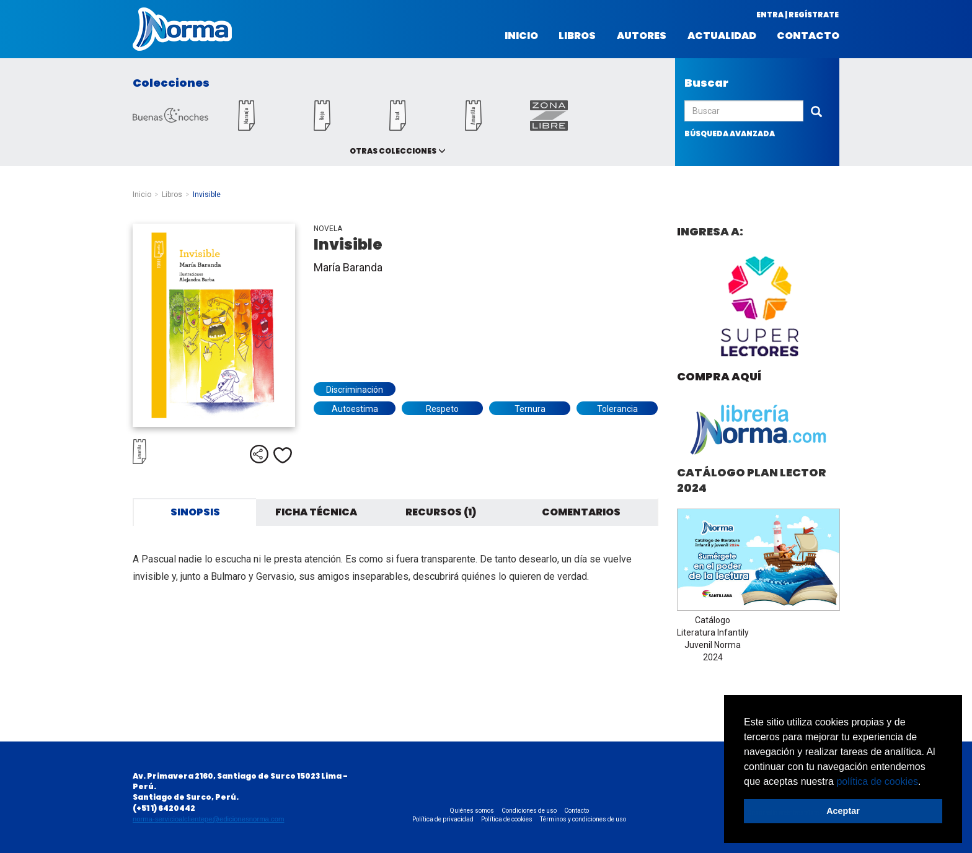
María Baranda (348, 267)
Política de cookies (506, 819)
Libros (577, 36)
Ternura (530, 409)
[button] (925, 782)
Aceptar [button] (843, 811)
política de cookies (877, 781)
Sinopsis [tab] (195, 512)
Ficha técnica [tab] (316, 512)
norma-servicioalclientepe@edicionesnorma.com (208, 819)
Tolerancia (617, 409)
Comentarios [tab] (581, 512)
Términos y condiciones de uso (583, 819)
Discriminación (354, 390)
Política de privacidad (443, 819)
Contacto (808, 36)
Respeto (442, 409)
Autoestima (355, 409)
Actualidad (721, 36)
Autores (641, 36)
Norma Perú (182, 29)
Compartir (259, 454)
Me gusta (282, 455)
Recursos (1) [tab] (440, 512)
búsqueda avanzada (729, 133)
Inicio (521, 36)
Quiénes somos (472, 810)
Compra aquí (719, 376)
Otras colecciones (393, 151)
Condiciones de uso (529, 810)
